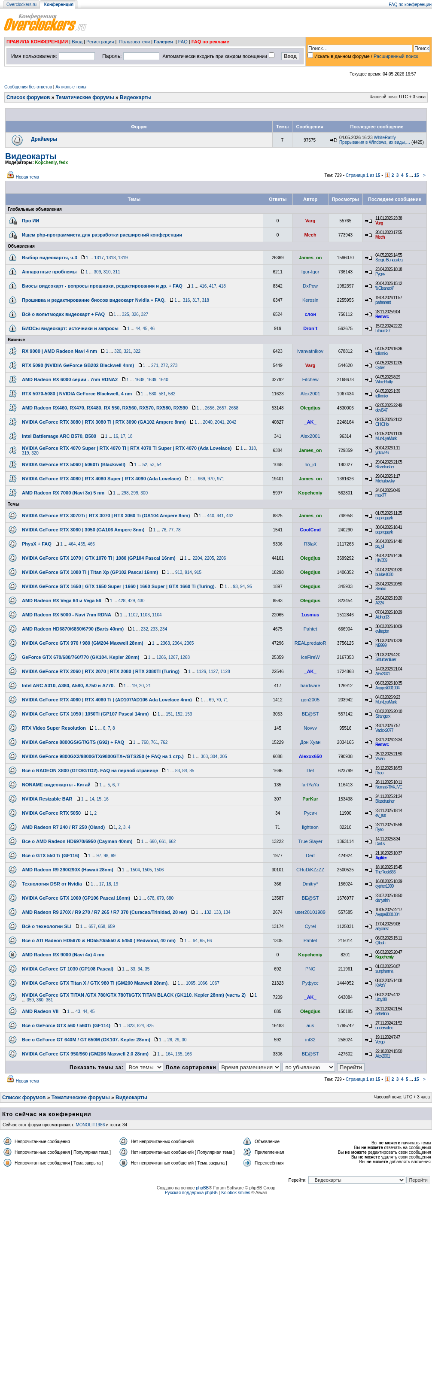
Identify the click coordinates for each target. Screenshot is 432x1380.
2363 (165, 643)
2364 (177, 643)
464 (72, 544)
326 (135, 314)
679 (160, 898)
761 (154, 742)
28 (169, 1039)
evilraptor (382, 631)
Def (310, 770)
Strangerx (382, 716)
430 (141, 600)
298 (125, 493)
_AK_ (310, 422)
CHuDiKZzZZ (310, 869)
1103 (144, 615)
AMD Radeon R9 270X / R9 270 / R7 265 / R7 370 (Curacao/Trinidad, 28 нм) (104, 912)
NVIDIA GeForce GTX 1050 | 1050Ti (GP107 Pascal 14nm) (85, 713)
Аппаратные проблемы (49, 271)
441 (220, 515)
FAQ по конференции (410, 4)
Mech (310, 234)
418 (222, 286)
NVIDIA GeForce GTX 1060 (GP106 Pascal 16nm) (76, 898)
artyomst (381, 928)
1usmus (310, 614)
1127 (213, 671)
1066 (202, 983)
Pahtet (310, 628)
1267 (173, 657)
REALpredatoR (310, 643)
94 (242, 586)
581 (162, 393)
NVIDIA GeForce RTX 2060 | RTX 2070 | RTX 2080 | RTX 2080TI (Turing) (100, 671)
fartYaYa (310, 784)
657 (92, 926)
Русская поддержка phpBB (191, 1192)
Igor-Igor (310, 271)
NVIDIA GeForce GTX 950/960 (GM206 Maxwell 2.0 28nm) (85, 1053)
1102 (133, 615)
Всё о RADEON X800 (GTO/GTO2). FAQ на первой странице (90, 770)
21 (148, 685)
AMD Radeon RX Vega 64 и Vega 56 (61, 600)
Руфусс (310, 983)
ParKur (310, 798)
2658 (233, 408)
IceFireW (310, 657)
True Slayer (310, 841)
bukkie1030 (384, 574)
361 (49, 1000)
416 (203, 286)
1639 (151, 379)
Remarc (382, 316)
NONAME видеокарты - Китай (56, 784)
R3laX (310, 543)
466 (91, 544)
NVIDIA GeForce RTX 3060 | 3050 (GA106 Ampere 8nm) (83, 529)
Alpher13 (382, 617)
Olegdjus (310, 407)
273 (174, 365)
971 (220, 478)
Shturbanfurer (385, 659)
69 (211, 700)
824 (140, 1025)
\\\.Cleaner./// (384, 288)
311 (116, 272)
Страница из (363, 175)
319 (25, 453)
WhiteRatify (385, 137)
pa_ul (379, 546)
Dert (310, 855)
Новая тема (27, 177)
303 (204, 756)
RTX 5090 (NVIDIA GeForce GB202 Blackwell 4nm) (78, 365)
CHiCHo (382, 424)
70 (218, 700)
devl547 (381, 410)
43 (78, 1011)
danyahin (382, 900)
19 (134, 685)
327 (144, 314)
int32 (310, 1039)
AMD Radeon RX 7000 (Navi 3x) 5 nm (63, 492)
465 (81, 544)
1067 (214, 983)
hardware (310, 685)
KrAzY (380, 985)
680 (169, 898)
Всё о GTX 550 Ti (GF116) (50, 855)
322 (136, 351)
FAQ (183, 41)
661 (162, 841)
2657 (221, 408)
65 (202, 940)
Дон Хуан (310, 742)
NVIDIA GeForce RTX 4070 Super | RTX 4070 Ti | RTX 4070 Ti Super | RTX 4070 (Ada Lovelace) (126, 448)
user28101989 (310, 912)
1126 (201, 671)
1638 (139, 379)
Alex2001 (310, 393)
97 (99, 855)
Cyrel (310, 926)
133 (217, 912)
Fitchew (310, 379)
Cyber (380, 367)
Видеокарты (136, 97)
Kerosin (310, 300)
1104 (156, 615)
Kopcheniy (46, 162)
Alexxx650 (310, 756)
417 (212, 286)
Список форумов (28, 97)
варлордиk (383, 518)
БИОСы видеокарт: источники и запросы (70, 328)
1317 (98, 257)
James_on (310, 257)
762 (164, 742)
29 (176, 1039)
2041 (219, 422)
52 (145, 464)
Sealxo (380, 588)
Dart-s (379, 843)
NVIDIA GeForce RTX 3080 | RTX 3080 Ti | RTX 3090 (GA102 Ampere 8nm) (104, 422)
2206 (221, 558)
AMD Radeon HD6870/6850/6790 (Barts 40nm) (73, 628)
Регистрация (100, 41)
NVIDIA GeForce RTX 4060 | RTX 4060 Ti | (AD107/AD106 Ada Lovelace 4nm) (107, 699)
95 (249, 586)
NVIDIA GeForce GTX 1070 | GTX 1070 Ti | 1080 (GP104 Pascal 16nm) (99, 558)
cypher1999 (384, 886)
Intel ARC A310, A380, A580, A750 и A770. (68, 685)
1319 (123, 257)
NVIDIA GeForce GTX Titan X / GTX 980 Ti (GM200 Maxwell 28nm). (95, 983)
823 (131, 1025)
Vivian (379, 758)
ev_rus (380, 815)
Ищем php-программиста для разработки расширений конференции (102, 234)
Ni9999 (380, 645)
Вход (77, 41)
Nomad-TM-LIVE (388, 787)
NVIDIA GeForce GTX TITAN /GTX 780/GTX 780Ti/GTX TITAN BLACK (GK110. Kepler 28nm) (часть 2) (134, 995)
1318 (111, 257)
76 (163, 530)
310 (107, 272)
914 (188, 572)
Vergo (379, 1042)
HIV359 (381, 560)
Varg (310, 220)
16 (115, 436)
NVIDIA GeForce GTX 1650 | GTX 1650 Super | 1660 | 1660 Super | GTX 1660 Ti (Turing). (119, 586)
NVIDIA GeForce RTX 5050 (51, 813)
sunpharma (384, 971)
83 (177, 770)
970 (211, 478)
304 (214, 756)
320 (118, 351)
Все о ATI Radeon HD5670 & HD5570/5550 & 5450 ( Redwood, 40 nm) (99, 940)
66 (209, 940)
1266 (161, 657)
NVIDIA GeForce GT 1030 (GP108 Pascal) (67, 968)
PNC (310, 968)
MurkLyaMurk (385, 438)
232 (144, 629)
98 (105, 855)
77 (171, 530)
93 (235, 586)
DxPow (310, 285)
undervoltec (384, 1027)
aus (310, 1025)
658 (101, 926)
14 (91, 799)
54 (159, 464)
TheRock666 (385, 872)
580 (152, 393)
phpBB (202, 1188)
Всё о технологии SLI (46, 926)
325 (125, 314)
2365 (189, 643)
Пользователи (134, 41)
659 (111, 926)
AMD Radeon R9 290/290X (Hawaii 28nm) (67, 869)
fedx (63, 162)
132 (207, 912)
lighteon (310, 827)
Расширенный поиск (396, 56)
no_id (310, 464)
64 (195, 940)
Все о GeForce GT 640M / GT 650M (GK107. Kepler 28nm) (86, 1039)
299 (134, 493)
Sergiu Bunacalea (388, 260)
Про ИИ (30, 220)
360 (39, 1000)
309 (97, 272)
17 (123, 436)
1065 (190, 983)
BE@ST (310, 713)
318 (205, 300)
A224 (379, 603)
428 (121, 600)
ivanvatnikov (310, 351)
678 (151, 898)
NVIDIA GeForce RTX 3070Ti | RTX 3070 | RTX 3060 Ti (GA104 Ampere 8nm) (106, 515)
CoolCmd (310, 529)
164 (169, 1054)
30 (184, 1039)
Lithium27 (382, 330)
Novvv (310, 728)
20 (141, 685)
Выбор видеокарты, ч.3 (49, 257)
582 (172, 393)
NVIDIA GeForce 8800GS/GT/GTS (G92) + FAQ (73, 742)
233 (154, 629)
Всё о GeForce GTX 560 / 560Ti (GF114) (66, 1025)
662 (172, 841)
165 (179, 1054)
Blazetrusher (384, 466)
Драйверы (44, 139)
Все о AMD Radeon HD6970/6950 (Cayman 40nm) (77, 841)
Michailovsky (385, 481)
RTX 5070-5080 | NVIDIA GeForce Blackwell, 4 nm (77, 393)
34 (139, 969)
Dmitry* (310, 883)
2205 (209, 558)
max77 (380, 495)
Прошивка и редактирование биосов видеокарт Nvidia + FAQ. (94, 300)
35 (147, 969)
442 (230, 515)
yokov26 (381, 452)
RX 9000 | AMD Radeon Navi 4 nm (59, 351)
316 (186, 300)
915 (197, 572)
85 (191, 770)
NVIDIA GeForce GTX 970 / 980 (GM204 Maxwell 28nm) (82, 643)
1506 (159, 869)
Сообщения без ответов (28, 87)
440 (210, 515)
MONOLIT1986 (90, 1124)
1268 (185, 657)
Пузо (379, 772)
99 (113, 855)
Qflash (380, 942)
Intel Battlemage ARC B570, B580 (59, 436)
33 (133, 969)
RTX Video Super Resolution (54, 728)
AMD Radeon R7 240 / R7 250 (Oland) (63, 827)
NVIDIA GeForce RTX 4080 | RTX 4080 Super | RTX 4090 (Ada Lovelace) (101, 478)
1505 (147, 869)
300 (144, 493)
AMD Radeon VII (40, 1011)
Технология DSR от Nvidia (52, 883)
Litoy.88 (380, 999)
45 (145, 328)
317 (196, 300)
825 (150, 1025)
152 (179, 714)
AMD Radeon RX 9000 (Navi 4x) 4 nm (63, 954)
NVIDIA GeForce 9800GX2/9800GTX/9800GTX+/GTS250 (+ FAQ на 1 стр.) (103, 756)
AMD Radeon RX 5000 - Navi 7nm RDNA (66, 614)
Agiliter (380, 857)
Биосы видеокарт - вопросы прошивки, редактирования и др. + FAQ (102, 285)
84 (185, 770)
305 (223, 756)
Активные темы (70, 87)
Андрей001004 (387, 687)
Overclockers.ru (21, 4)
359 (30, 1000)
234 (163, 629)
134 (227, 912)
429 (131, 600)
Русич (380, 274)
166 (188, 1054)
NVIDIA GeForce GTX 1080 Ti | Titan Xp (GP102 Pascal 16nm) (90, 572)
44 (138, 328)
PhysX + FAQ (37, 543)
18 (130, 436)
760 (145, 742)
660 (153, 841)
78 (178, 530)
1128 (225, 671)
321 (127, 351)
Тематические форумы (85, 97)
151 (169, 714)
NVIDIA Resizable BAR (47, 798)
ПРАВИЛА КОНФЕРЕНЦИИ (37, 41)
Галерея (163, 41)
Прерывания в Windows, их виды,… (374, 142)
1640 (163, 379)
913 (179, 572)
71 (225, 700)
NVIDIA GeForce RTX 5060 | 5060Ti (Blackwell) (73, 464)
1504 (135, 869)
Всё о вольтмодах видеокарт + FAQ (63, 314)
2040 (208, 422)
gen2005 (310, 699)
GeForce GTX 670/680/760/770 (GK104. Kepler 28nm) (80, 657)
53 (151, 464)
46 (152, 328)
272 (164, 365)
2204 (197, 558)
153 (188, 714)
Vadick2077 (384, 730)
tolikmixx (381, 353)
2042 (231, 422)
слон (310, 314)
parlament (382, 302)
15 (416, 175)
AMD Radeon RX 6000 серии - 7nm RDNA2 (70, 379)
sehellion (381, 1013)
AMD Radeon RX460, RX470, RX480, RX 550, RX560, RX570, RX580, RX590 (105, 407)
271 (154, 365)
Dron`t (310, 328)
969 (201, 478)
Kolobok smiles (235, 1192)
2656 (209, 408)
